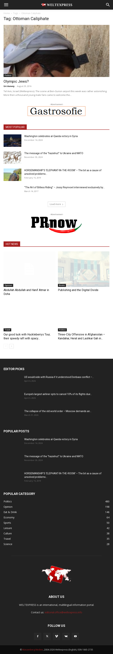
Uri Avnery (9, 86)
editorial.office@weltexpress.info (63, 612)
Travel (7, 330)
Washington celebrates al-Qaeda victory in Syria (51, 136)
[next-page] (11, 346)
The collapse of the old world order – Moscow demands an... (57, 411)
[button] (6, 5)
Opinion (8, 285)
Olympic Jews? (16, 81)
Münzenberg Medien (32, 649)
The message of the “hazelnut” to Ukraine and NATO (53, 153)
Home (7, 13)
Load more (56, 204)
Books (62, 285)
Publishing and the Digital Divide (78, 290)
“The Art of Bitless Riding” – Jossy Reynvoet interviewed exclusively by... (64, 187)
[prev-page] (6, 346)
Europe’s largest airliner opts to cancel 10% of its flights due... (58, 394)
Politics (8, 75)
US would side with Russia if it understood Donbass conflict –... (59, 377)
